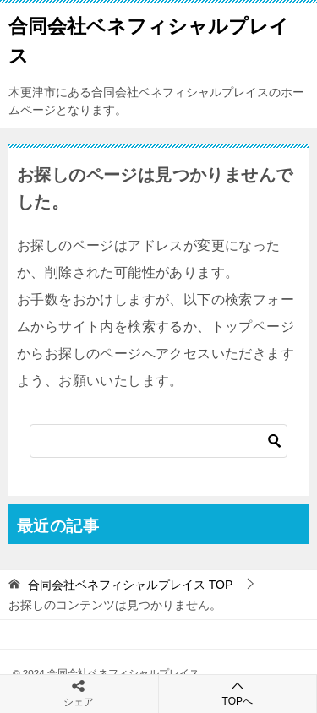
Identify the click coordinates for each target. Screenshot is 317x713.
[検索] (158, 441)
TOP (130, 584)
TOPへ (238, 693)
